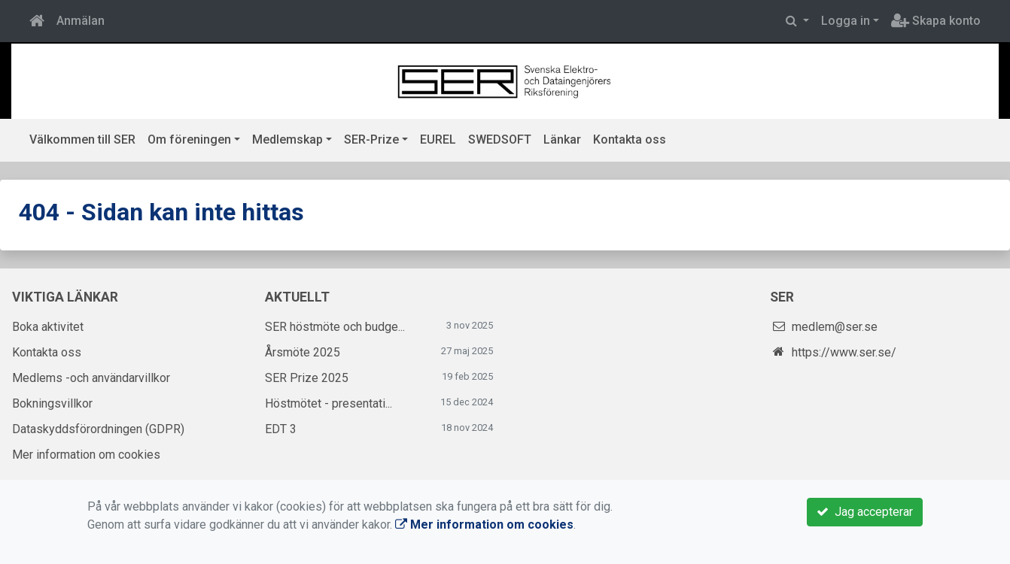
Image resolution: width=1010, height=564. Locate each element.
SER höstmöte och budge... (335, 327)
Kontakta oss (629, 139)
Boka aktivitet (48, 327)
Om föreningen (189, 139)
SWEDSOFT (499, 139)
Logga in (845, 21)
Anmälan (80, 21)
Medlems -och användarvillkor (91, 378)
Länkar (562, 139)
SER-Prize (371, 139)
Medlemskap (287, 139)
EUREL (438, 139)
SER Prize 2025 (306, 378)
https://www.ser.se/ (844, 352)
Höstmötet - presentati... (328, 403)
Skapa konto (936, 21)
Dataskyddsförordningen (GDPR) (98, 429)
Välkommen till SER (82, 139)
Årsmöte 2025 (302, 352)
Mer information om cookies (86, 454)
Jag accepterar (865, 512)
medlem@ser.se (835, 327)
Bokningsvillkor (52, 403)
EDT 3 (281, 429)
